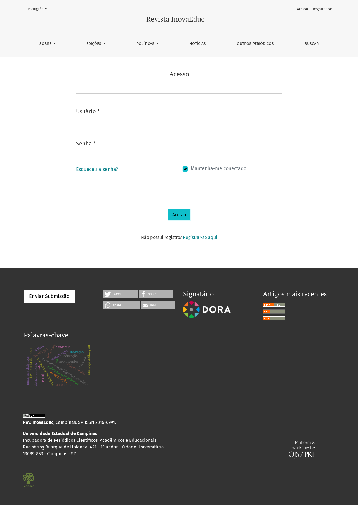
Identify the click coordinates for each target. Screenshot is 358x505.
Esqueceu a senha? (97, 169)
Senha (86, 143)
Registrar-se (322, 9)
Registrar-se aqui (200, 237)
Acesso (302, 9)
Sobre (45, 43)
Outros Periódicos (255, 43)
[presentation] (118, 198)
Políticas (146, 43)
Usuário (88, 111)
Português (38, 8)
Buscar (312, 43)
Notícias (197, 43)
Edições (94, 43)
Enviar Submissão (49, 296)
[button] (120, 294)
